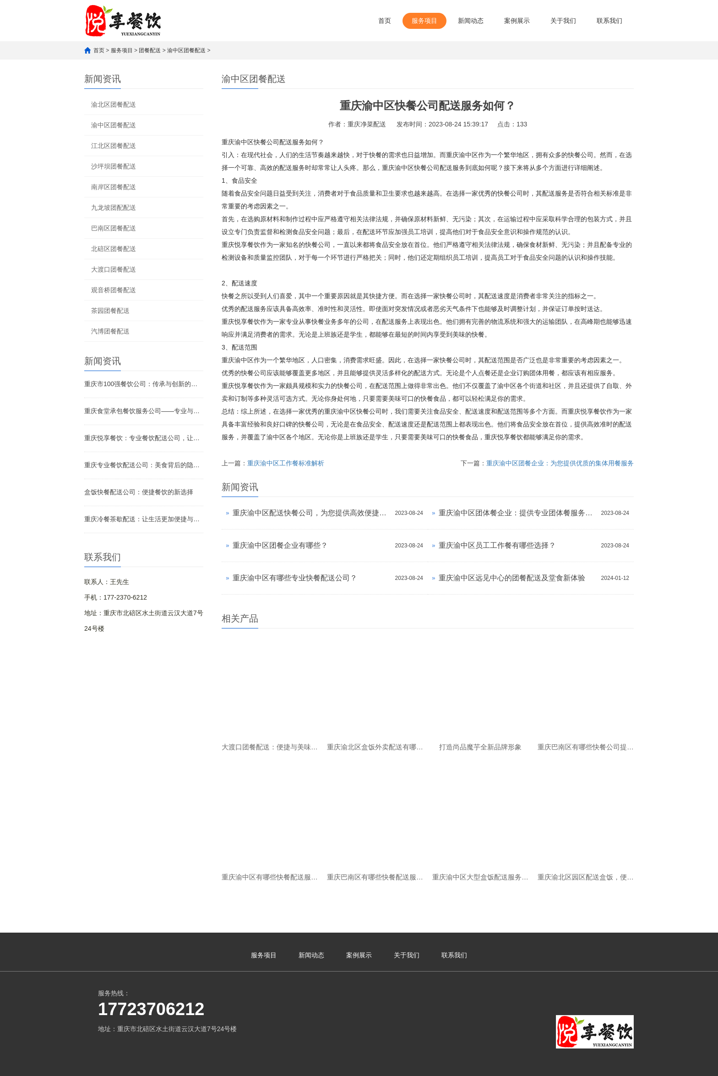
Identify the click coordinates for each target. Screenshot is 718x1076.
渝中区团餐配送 (186, 50)
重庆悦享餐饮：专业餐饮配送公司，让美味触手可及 (143, 438)
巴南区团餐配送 (113, 228)
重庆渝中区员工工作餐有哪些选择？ (497, 545)
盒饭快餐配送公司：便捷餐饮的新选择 (138, 492)
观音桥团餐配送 (113, 290)
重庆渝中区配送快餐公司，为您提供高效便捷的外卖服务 (312, 513)
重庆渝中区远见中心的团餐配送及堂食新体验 (512, 578)
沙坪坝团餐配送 (113, 166)
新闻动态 (471, 20)
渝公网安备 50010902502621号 (326, 1063)
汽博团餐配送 (110, 331)
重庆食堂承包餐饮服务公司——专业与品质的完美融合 (143, 411)
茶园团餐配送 (110, 310)
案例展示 (517, 20)
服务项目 (424, 20)
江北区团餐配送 (113, 145)
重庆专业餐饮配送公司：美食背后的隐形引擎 (143, 465)
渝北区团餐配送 (113, 104)
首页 (384, 20)
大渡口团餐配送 (113, 269)
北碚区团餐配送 (113, 248)
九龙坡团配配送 (113, 207)
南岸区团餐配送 (113, 187)
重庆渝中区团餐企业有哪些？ (280, 545)
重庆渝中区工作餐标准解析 (285, 463)
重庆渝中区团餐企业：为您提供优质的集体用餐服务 (560, 463)
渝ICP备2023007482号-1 (241, 1064)
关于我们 (563, 20)
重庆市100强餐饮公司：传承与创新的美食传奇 (143, 384)
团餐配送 (150, 50)
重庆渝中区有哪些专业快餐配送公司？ (295, 578)
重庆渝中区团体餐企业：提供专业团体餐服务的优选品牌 (518, 513)
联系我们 (609, 20)
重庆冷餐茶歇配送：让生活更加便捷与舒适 (143, 519)
